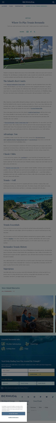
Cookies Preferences (13, 420)
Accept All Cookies (13, 416)
